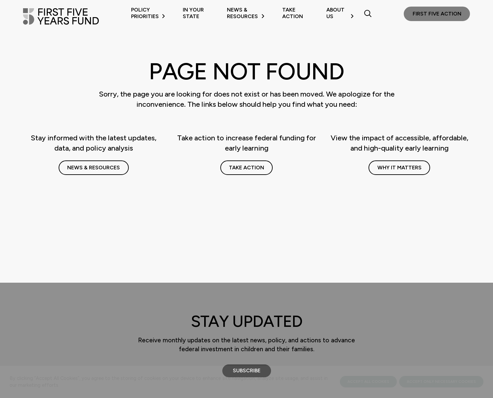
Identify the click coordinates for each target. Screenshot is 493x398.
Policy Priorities (148, 13)
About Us (340, 13)
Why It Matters (399, 167)
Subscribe (246, 370)
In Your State (193, 13)
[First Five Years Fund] (61, 16)
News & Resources (245, 13)
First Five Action (437, 14)
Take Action (292, 13)
